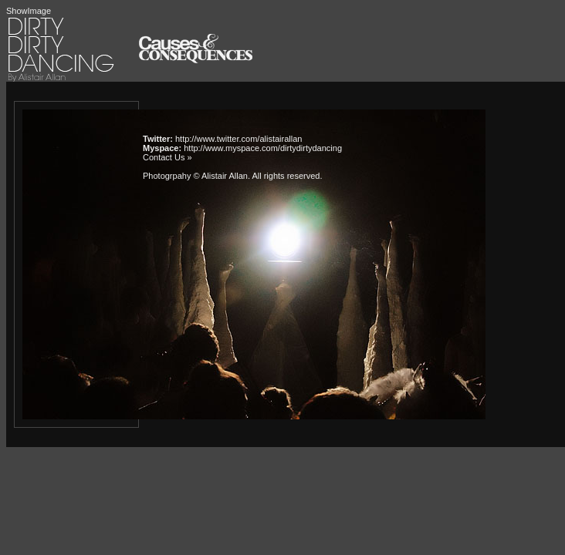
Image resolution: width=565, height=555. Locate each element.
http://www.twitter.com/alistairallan (238, 138)
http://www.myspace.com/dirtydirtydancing (263, 148)
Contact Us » (167, 157)
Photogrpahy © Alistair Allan (195, 175)
